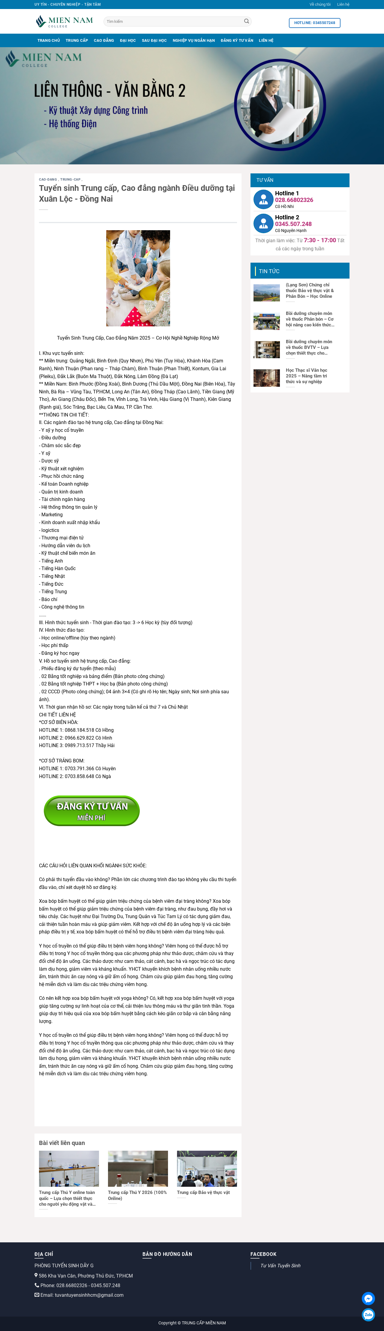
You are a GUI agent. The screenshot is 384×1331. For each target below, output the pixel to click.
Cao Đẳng (104, 40)
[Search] (247, 22)
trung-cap (71, 180)
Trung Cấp (77, 40)
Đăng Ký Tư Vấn (237, 40)
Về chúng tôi (320, 4)
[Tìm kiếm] (178, 21)
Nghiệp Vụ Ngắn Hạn (194, 40)
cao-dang (48, 180)
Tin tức (269, 271)
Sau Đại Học (154, 40)
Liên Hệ (266, 40)
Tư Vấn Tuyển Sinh (280, 1265)
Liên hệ (343, 4)
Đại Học (128, 40)
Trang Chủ (49, 40)
